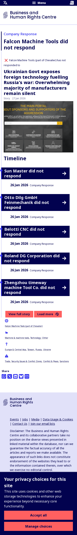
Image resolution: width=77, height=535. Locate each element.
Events (14, 419)
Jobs (25, 419)
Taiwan (31, 349)
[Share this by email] (27, 376)
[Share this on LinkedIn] (15, 376)
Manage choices (38, 526)
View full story (19, 314)
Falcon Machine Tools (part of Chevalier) (24, 326)
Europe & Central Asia (15, 349)
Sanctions (64, 361)
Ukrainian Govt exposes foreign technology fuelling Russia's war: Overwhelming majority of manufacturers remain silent (37, 82)
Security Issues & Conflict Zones (26, 361)
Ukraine (47, 349)
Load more (45, 314)
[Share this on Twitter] (9, 376)
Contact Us (19, 424)
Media (35, 419)
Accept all (38, 515)
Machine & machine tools (17, 337)
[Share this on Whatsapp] (4, 376)
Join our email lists (43, 424)
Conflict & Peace (50, 361)
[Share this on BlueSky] (21, 376)
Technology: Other (39, 337)
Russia (39, 349)
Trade (7, 361)
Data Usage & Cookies (58, 419)
